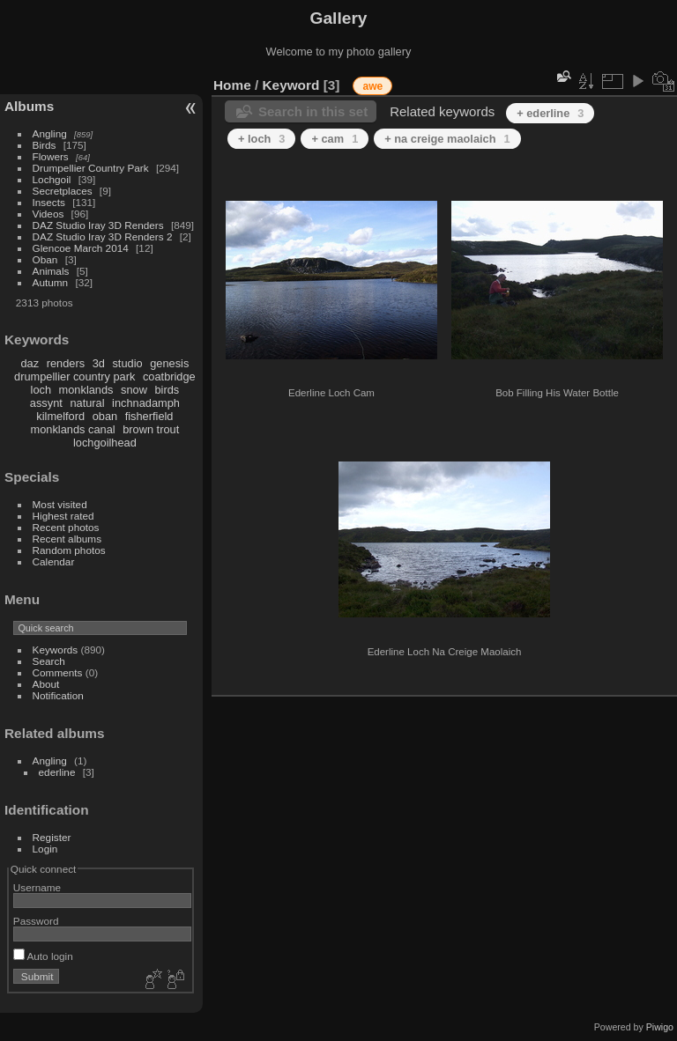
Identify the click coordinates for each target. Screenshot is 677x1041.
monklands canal (73, 429)
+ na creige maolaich (447, 138)
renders (66, 363)
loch (41, 389)
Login (45, 848)
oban (105, 416)
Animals (51, 271)
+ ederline (550, 113)
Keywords (55, 649)
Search (49, 661)
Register (52, 837)
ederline (57, 772)
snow (134, 389)
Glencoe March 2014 (81, 248)
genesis (169, 363)
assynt (46, 403)
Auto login (43, 956)
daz (30, 363)
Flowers (51, 156)
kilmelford (60, 416)
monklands (86, 389)
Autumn (51, 282)
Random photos (69, 550)
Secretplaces (63, 190)
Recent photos (66, 527)
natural (87, 403)
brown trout (151, 429)
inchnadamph (146, 403)
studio (127, 363)
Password (36, 921)
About (46, 684)
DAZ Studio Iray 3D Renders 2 (103, 236)
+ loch (261, 138)
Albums (29, 106)
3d (99, 363)
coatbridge (169, 376)
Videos (48, 213)
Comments (58, 672)
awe (372, 86)
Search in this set (313, 111)
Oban (45, 259)
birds (166, 389)
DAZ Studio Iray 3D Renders (98, 225)
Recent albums (67, 538)
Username (37, 887)
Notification (58, 695)
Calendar (54, 561)
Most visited (60, 504)
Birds (44, 145)
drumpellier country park (74, 376)
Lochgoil (52, 179)
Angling (50, 133)
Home (232, 85)
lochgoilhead (105, 442)
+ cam (334, 138)
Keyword (291, 85)
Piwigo (659, 1027)
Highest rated (63, 515)
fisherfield (149, 416)
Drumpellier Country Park (91, 168)
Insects (49, 202)
